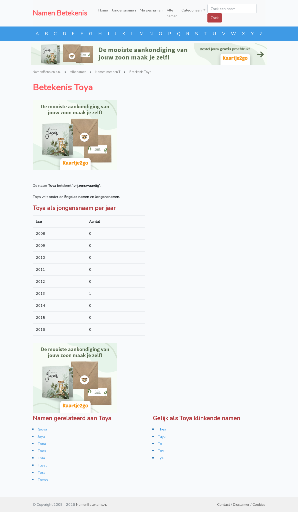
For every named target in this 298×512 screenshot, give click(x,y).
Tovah (43, 479)
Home (103, 10)
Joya (41, 436)
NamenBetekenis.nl (47, 72)
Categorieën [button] (192, 10)
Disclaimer (241, 504)
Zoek (215, 17)
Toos (42, 450)
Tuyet (42, 465)
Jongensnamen (124, 10)
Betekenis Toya (140, 72)
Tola (41, 458)
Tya (161, 458)
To (160, 443)
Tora (41, 472)
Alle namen (172, 13)
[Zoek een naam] (232, 8)
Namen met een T (107, 72)
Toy (161, 450)
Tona (42, 443)
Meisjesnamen (151, 10)
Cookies (258, 504)
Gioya (42, 429)
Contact (223, 504)
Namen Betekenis (60, 13)
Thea (162, 429)
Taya (162, 436)
